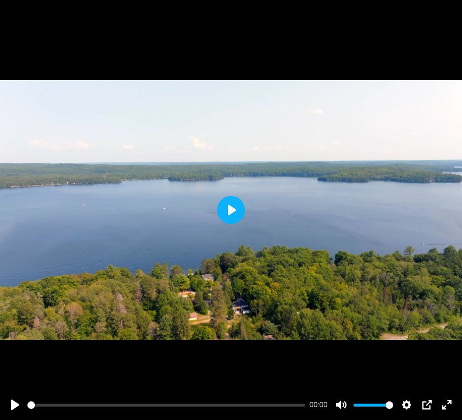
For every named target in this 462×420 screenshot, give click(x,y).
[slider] (166, 405)
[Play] (15, 405)
